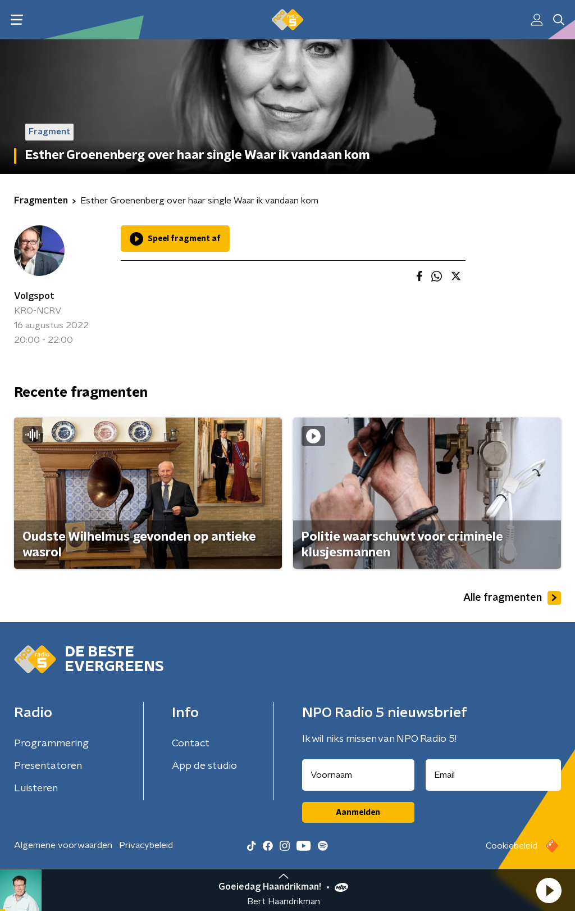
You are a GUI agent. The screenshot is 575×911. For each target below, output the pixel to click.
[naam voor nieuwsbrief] (358, 775)
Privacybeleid (146, 845)
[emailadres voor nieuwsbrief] (494, 775)
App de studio (204, 766)
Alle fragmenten (512, 598)
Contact (190, 743)
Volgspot (34, 296)
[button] (549, 890)
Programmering (51, 743)
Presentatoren (48, 766)
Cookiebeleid (511, 845)
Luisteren (36, 788)
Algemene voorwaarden (63, 845)
